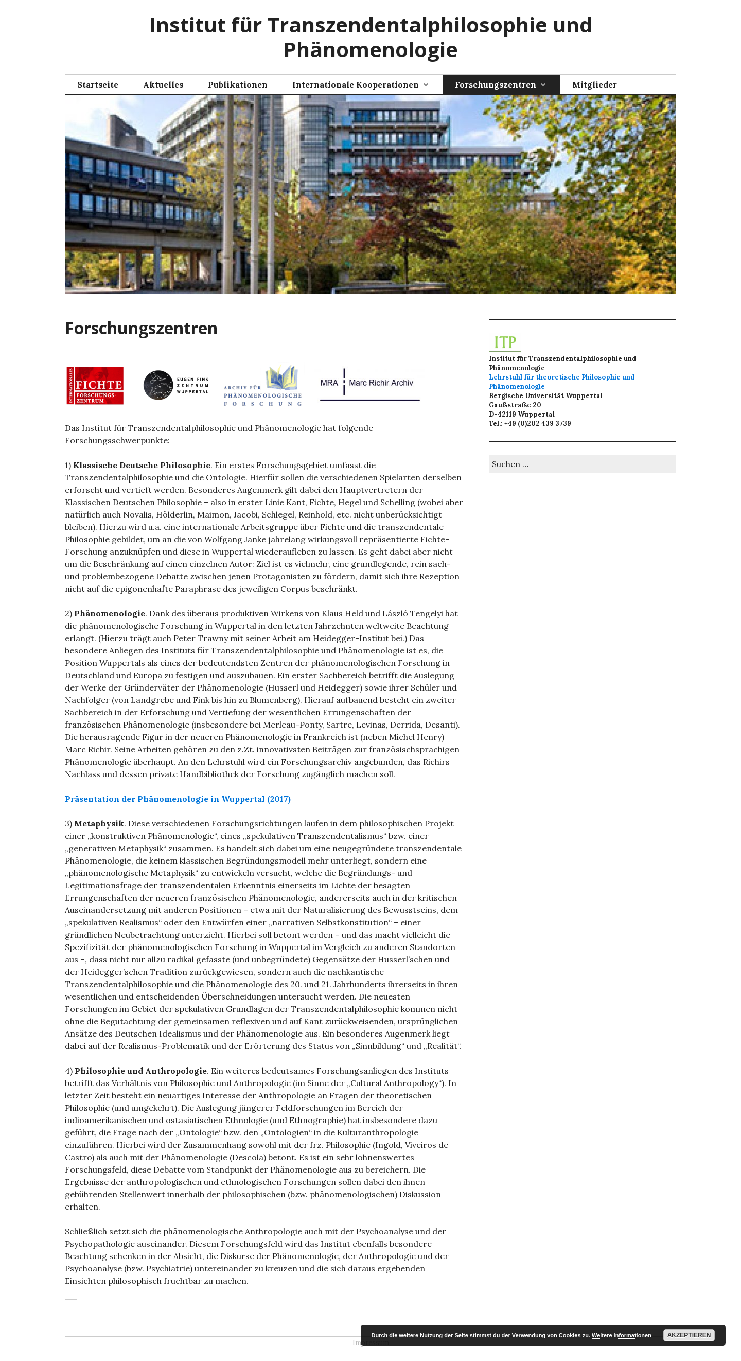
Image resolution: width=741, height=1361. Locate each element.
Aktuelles (163, 84)
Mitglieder (594, 84)
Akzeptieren (689, 1335)
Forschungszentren (495, 84)
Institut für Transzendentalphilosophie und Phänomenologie (370, 36)
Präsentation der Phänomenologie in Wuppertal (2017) (178, 799)
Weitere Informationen (621, 1335)
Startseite (97, 84)
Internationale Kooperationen (355, 84)
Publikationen (238, 84)
